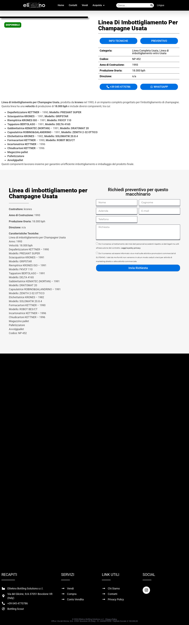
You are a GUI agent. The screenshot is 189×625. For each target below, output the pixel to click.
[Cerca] (151, 5)
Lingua (160, 5)
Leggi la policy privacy (131, 248)
